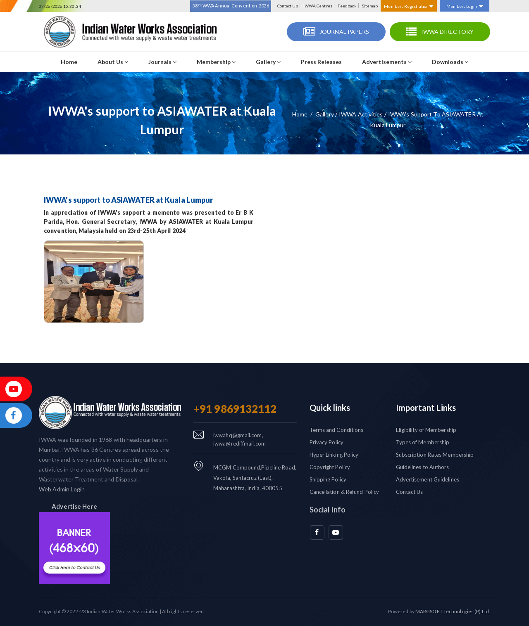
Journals (162, 61)
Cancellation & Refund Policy (344, 491)
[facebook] (317, 532)
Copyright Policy (330, 467)
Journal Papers (344, 31)
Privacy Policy (326, 442)
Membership (216, 61)
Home (69, 61)
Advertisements (387, 61)
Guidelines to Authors (422, 467)
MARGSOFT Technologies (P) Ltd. (452, 611)
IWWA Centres (317, 5)
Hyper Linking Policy (334, 454)
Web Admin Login (62, 489)
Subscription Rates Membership (435, 454)
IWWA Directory (447, 31)
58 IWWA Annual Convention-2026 (230, 5)
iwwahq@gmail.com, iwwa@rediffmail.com (239, 439)
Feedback (347, 5)
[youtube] (336, 532)
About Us (113, 61)
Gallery (268, 61)
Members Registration (408, 6)
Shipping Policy (328, 479)
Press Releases (321, 61)
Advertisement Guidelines (427, 479)
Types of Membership (423, 442)
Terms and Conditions (337, 430)
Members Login (464, 6)
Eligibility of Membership (426, 430)
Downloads (450, 61)
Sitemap (370, 5)
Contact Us (287, 5)
